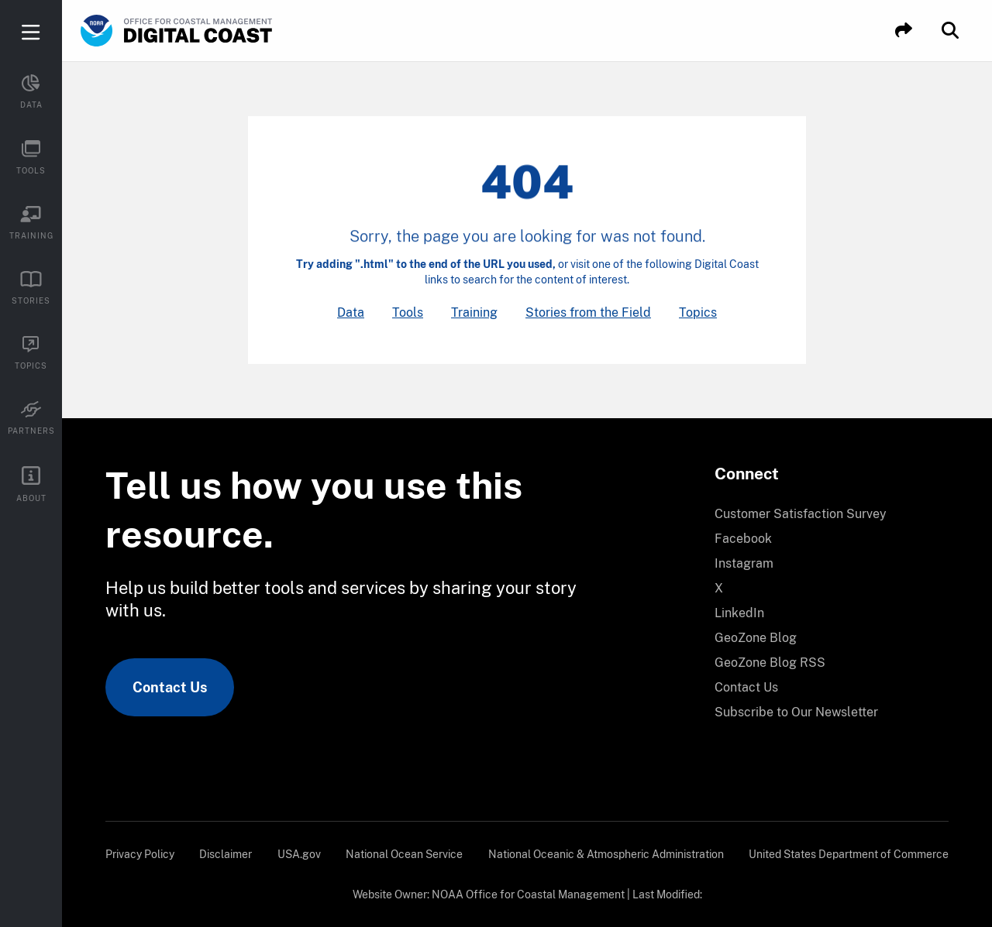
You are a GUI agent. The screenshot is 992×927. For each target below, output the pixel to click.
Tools (407, 312)
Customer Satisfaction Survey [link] (801, 513)
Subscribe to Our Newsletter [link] (796, 712)
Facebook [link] (743, 538)
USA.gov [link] (299, 854)
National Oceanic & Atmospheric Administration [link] (606, 854)
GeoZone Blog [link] (756, 637)
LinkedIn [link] (739, 613)
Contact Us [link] (170, 687)
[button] (903, 30)
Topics (698, 312)
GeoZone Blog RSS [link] (770, 662)
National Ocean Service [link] (404, 854)
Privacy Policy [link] (139, 854)
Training (474, 312)
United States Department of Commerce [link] (849, 854)
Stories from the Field (588, 312)
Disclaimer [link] (225, 854)
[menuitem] (822, 514)
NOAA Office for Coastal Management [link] (528, 894)
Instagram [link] (744, 563)
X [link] (719, 588)
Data (350, 312)
